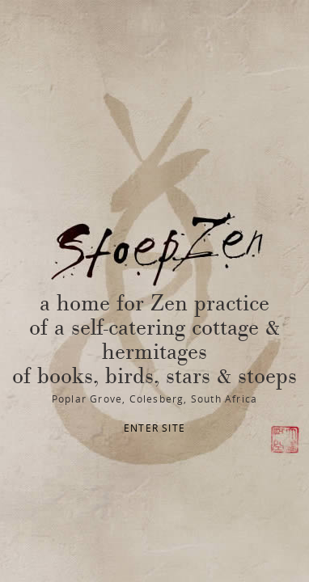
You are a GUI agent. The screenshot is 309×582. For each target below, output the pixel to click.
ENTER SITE (154, 427)
